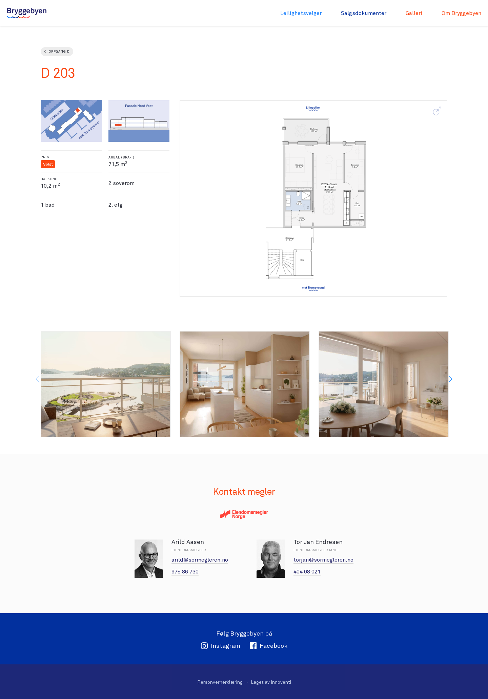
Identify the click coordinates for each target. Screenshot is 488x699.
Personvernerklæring (220, 682)
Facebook (268, 645)
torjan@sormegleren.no (323, 559)
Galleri (414, 13)
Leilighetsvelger (301, 13)
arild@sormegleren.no (199, 559)
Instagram (220, 645)
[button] (450, 379)
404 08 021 (307, 571)
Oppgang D (59, 51)
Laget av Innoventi (271, 682)
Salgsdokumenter (363, 13)
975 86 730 (185, 571)
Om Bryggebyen (461, 13)
